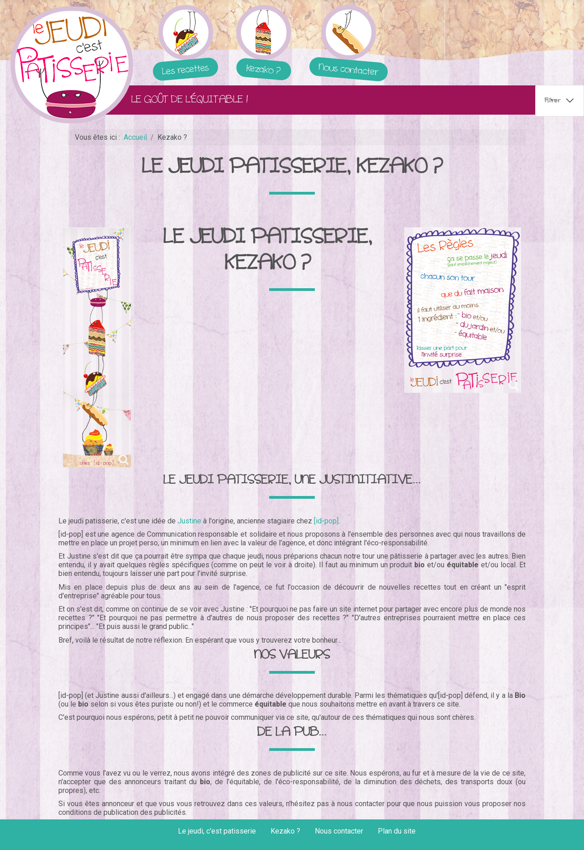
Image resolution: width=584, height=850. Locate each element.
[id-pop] (326, 521)
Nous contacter (339, 831)
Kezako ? (285, 831)
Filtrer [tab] (553, 100)
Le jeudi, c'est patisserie (217, 831)
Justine (189, 521)
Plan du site (397, 831)
